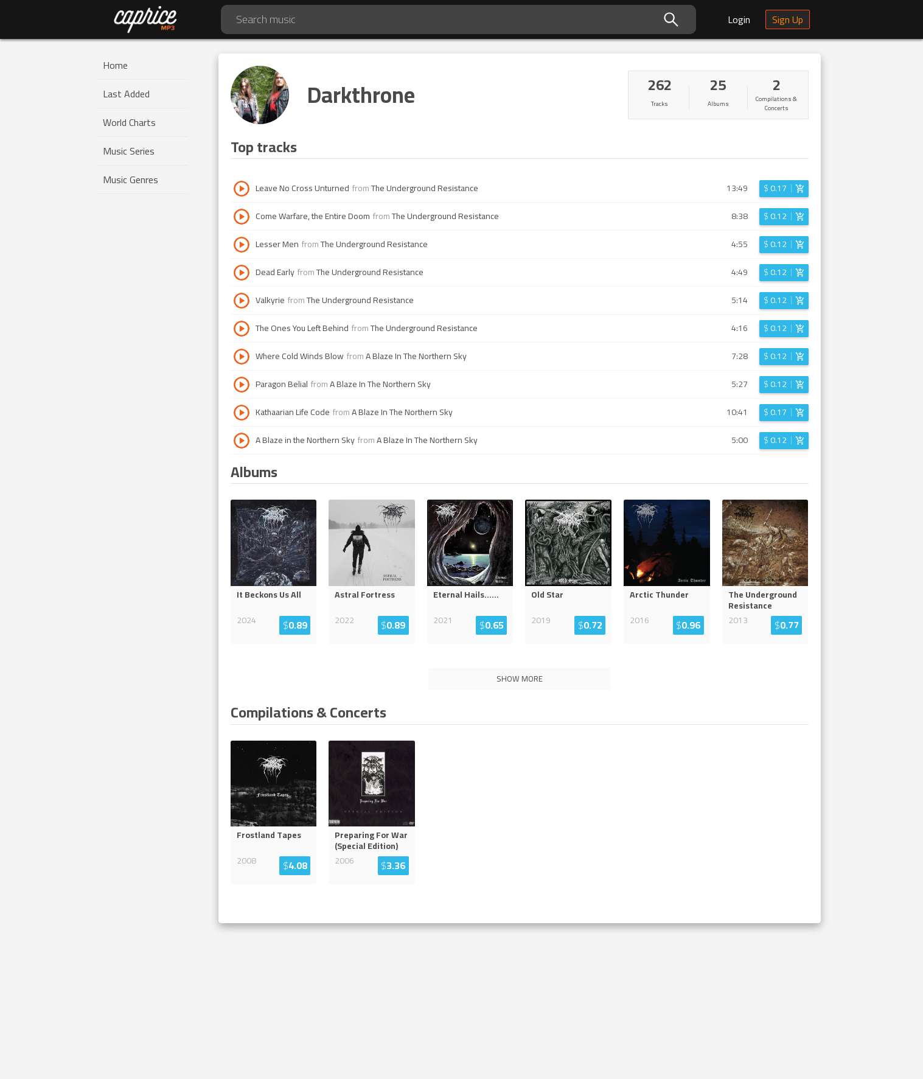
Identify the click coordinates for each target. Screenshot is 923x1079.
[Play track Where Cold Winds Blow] (241, 356)
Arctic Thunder (659, 594)
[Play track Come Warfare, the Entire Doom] (241, 216)
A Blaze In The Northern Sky (416, 356)
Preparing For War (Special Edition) (371, 840)
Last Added (126, 94)
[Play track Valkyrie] (241, 300)
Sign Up (787, 19)
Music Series (129, 151)
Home (115, 65)
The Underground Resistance (424, 188)
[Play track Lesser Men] (241, 244)
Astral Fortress (365, 594)
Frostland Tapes (269, 834)
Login (739, 19)
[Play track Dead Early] (241, 272)
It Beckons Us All (269, 594)
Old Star (547, 594)
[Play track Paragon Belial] (241, 384)
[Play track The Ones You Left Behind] (241, 328)
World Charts (129, 122)
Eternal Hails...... (466, 594)
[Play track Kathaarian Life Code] (241, 412)
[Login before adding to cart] (784, 188)
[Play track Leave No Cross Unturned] (241, 188)
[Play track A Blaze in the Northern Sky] (241, 440)
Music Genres (130, 179)
